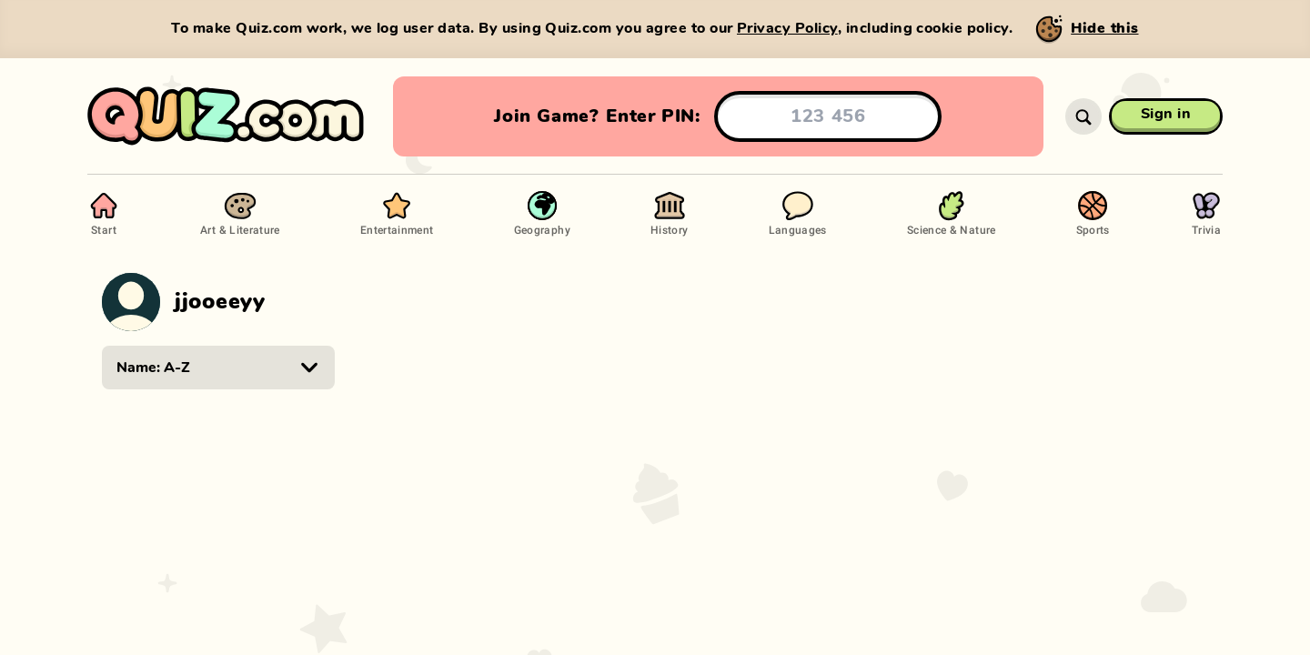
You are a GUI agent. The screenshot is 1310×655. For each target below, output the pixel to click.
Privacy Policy (787, 28)
